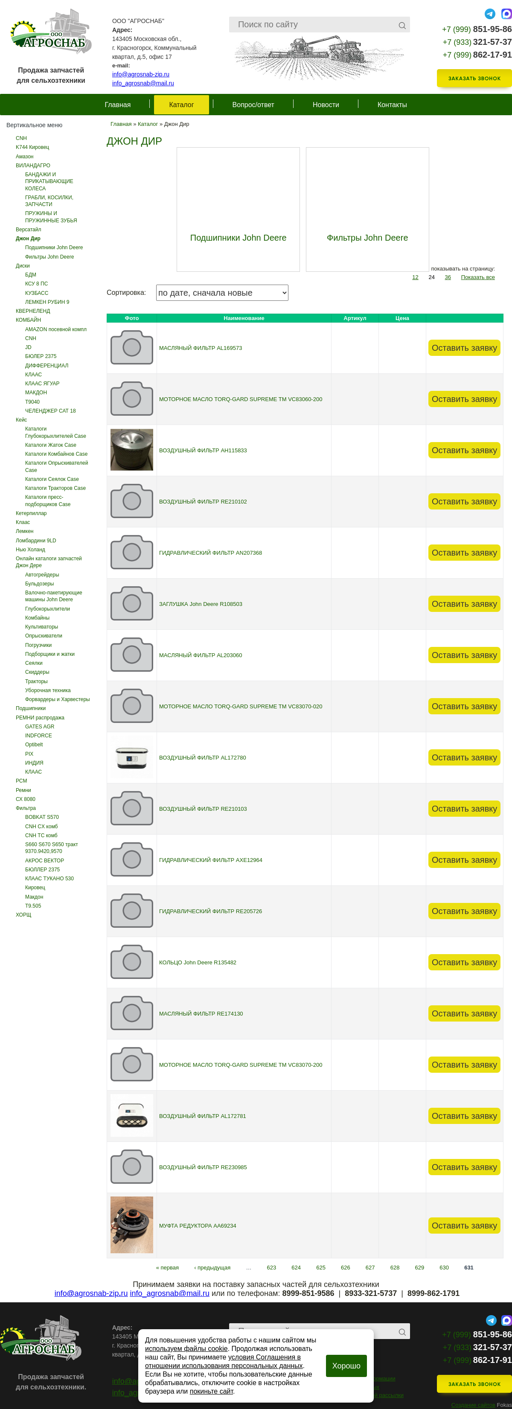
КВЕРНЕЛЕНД (33, 311)
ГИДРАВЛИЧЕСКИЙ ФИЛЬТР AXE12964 (210, 860)
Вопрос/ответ (253, 104)
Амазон (24, 157)
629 (420, 1267)
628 (395, 1267)
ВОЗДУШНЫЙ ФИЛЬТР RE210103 (203, 809)
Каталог (181, 104)
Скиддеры (37, 672)
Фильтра (26, 808)
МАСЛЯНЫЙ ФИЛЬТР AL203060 (200, 655)
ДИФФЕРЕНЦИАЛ (46, 366)
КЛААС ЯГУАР (42, 384)
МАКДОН (36, 393)
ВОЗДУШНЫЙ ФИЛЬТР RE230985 (203, 1167)
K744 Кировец (32, 147)
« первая (167, 1267)
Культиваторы (41, 627)
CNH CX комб (41, 827)
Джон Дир (28, 239)
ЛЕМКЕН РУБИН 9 (47, 302)
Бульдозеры (39, 584)
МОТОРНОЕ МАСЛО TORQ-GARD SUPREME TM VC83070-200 (240, 1065)
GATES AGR (39, 727)
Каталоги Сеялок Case (52, 479)
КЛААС (33, 375)
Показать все (478, 277)
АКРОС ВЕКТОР (44, 861)
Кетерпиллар (31, 513)
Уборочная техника (48, 690)
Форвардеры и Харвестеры (57, 699)
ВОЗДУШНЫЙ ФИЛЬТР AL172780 (202, 757)
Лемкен (24, 531)
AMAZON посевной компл (56, 329)
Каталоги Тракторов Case (55, 488)
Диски (23, 266)
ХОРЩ (23, 915)
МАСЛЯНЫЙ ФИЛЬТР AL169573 (200, 348)
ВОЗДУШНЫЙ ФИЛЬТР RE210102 (203, 501)
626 (345, 1267)
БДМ (30, 275)
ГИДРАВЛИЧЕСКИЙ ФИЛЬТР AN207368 (210, 553)
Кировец (35, 888)
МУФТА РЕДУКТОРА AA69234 (197, 1226)
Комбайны (37, 618)
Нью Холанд (30, 550)
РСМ (21, 781)
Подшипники (31, 708)
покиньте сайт (211, 1391)
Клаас (23, 522)
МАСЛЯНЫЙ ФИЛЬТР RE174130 (201, 1013)
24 (431, 277)
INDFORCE (38, 736)
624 (296, 1267)
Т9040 (32, 402)
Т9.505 (33, 906)
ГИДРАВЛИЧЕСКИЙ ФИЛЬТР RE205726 (210, 911)
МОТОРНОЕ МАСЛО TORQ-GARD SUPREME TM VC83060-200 (240, 399)
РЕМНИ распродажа (40, 718)
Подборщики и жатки (50, 654)
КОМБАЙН (28, 320)
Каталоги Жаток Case (50, 445)
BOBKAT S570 (42, 817)
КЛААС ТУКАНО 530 (49, 879)
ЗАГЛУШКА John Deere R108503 (200, 604)
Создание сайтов (473, 1405)
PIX (29, 754)
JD (28, 347)
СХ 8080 (25, 799)
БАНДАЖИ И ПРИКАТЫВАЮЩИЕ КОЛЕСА (49, 182)
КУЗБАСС (36, 293)
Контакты (392, 104)
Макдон (34, 897)
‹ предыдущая (212, 1267)
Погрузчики (38, 645)
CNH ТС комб (41, 835)
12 (415, 277)
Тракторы (36, 681)
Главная (118, 104)
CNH (21, 138)
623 (271, 1267)
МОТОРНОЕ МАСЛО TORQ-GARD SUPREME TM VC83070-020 (240, 706)
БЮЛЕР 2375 (40, 356)
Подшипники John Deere (54, 247)
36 (448, 277)
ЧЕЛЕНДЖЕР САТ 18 (50, 411)
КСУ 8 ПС (36, 284)
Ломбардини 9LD (36, 541)
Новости (326, 104)
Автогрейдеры (42, 575)
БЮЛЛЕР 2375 (42, 870)
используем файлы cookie (186, 1348)
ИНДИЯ (34, 763)
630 (444, 1267)
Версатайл (28, 230)
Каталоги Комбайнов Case (56, 454)
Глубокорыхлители (47, 609)
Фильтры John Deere (49, 257)
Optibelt (34, 745)
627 (370, 1267)
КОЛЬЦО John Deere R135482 (197, 962)
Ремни (23, 790)
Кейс (21, 420)
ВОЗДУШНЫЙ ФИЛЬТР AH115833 (203, 450)
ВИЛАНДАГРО (33, 166)
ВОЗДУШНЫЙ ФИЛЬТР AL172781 (202, 1116)
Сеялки (34, 663)
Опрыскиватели (43, 636)
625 (321, 1267)
